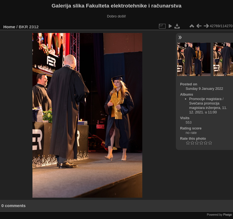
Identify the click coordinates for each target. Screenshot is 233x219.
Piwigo (227, 214)
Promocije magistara (205, 99)
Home (9, 26)
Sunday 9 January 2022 (204, 88)
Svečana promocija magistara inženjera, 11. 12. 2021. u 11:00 (208, 107)
